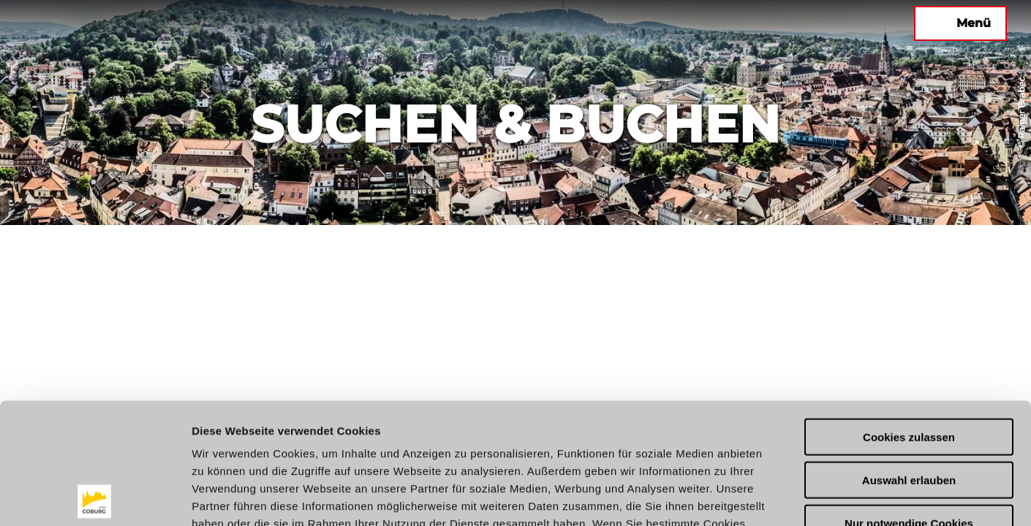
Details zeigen (778, 497)
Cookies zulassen (909, 316)
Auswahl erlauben (909, 359)
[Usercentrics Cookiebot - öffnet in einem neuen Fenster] (95, 497)
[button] (767, 23)
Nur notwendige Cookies (909, 402)
